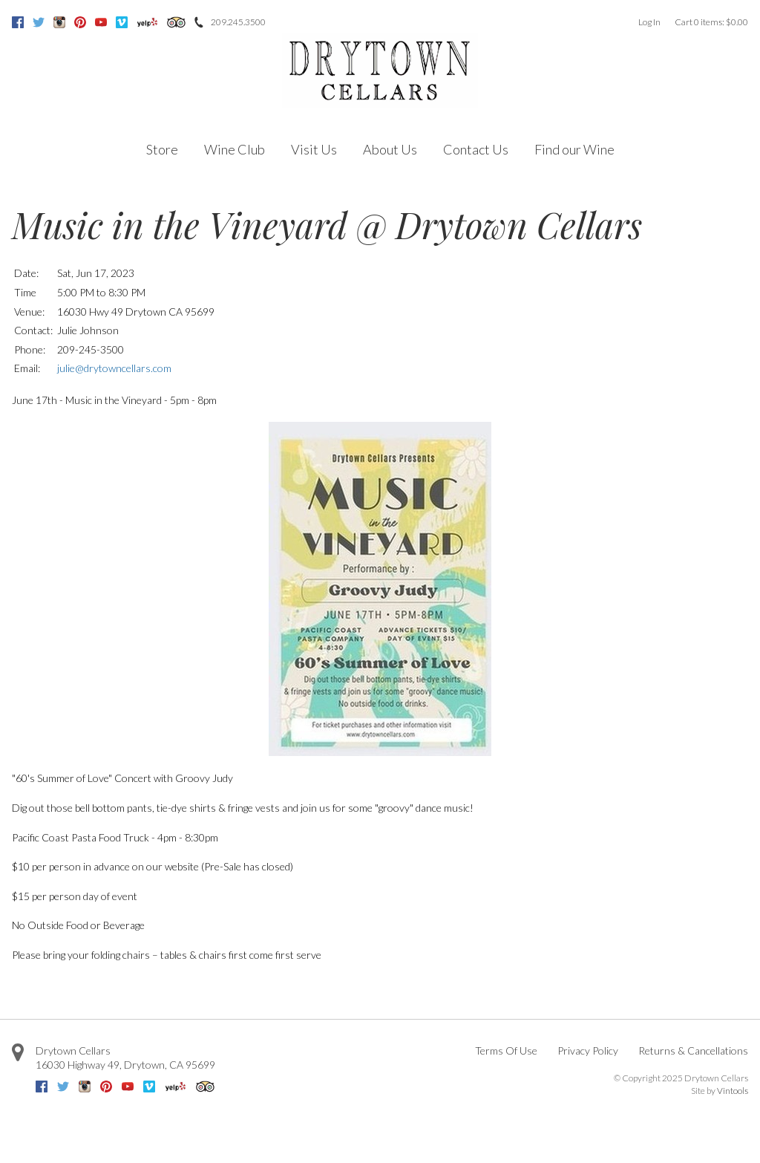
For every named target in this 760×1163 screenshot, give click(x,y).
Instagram (59, 22)
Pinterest (80, 22)
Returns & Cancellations (693, 1050)
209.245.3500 (238, 21)
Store (162, 149)
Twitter (39, 22)
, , (125, 1064)
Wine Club (234, 149)
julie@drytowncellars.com (114, 368)
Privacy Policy (587, 1050)
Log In (649, 21)
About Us (390, 149)
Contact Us (475, 149)
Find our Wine (574, 149)
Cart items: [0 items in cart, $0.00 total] (711, 21)
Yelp (147, 22)
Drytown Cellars (73, 1050)
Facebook (18, 22)
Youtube (101, 22)
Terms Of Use (506, 1050)
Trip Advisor (176, 22)
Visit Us (314, 149)
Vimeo (122, 22)
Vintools (732, 1090)
